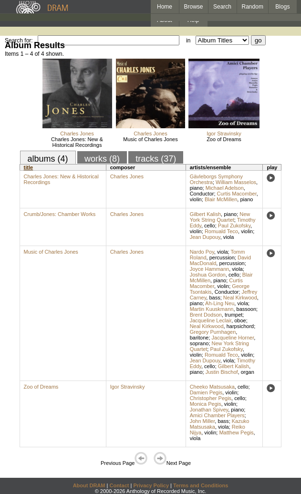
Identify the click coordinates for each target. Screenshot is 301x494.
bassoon (247, 309)
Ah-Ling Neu (219, 303)
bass (214, 297)
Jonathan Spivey (209, 409)
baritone (199, 337)
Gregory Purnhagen (213, 332)
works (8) (102, 159)
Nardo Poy (202, 252)
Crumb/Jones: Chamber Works (60, 214)
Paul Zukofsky (234, 225)
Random (252, 6)
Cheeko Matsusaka (212, 387)
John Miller (202, 421)
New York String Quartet (220, 217)
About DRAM (89, 485)
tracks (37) (155, 159)
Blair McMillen (221, 199)
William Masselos (236, 182)
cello (209, 225)
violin (196, 199)
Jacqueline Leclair (210, 320)
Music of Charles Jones (150, 139)
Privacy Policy (151, 485)
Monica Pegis (205, 404)
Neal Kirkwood (240, 297)
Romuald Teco (221, 231)
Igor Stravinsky (224, 133)
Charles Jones (76, 133)
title (28, 167)
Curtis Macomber (237, 193)
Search (222, 6)
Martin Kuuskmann (212, 309)
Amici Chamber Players (217, 415)
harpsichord (240, 326)
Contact (119, 485)
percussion (222, 257)
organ (247, 372)
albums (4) (48, 159)
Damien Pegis (206, 392)
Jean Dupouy (205, 237)
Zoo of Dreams (224, 139)
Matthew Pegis (236, 432)
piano (196, 188)
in (188, 40)
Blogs (282, 6)
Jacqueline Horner (233, 337)
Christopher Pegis (210, 398)
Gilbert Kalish (205, 214)
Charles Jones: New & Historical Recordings (77, 142)
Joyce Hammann (209, 269)
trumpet (233, 315)
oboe (240, 320)
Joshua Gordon (208, 275)
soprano (199, 343)
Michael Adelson (225, 188)
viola (228, 237)
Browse (193, 6)
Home (164, 6)
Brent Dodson (206, 315)
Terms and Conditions (200, 485)
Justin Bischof (222, 372)
